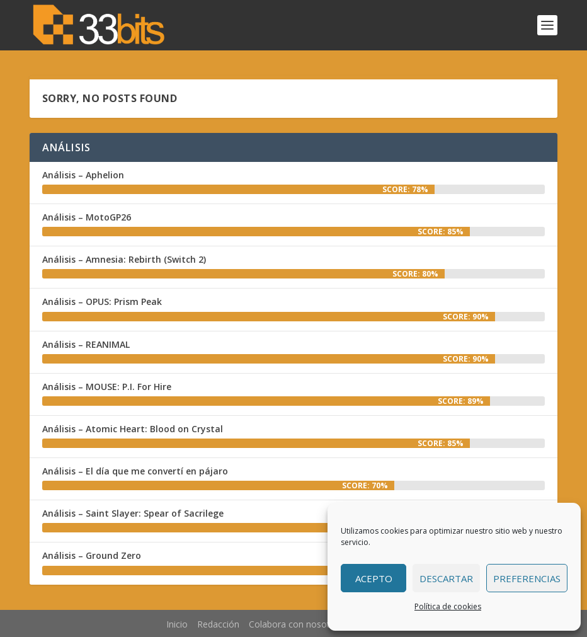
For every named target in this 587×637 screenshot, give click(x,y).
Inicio (177, 624)
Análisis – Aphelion (83, 175)
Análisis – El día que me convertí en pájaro (135, 471)
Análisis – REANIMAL (86, 344)
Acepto (373, 578)
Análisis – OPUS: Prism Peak (102, 301)
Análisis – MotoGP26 (86, 217)
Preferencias (527, 578)
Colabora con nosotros (296, 624)
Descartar (446, 578)
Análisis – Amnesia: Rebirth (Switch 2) (124, 259)
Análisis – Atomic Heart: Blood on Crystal (132, 429)
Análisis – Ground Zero (91, 555)
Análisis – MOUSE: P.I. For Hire (106, 387)
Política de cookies (447, 606)
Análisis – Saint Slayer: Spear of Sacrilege (133, 513)
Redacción (218, 624)
